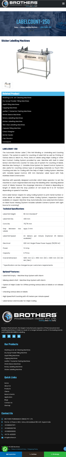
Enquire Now (11, 454)
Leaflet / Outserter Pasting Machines (16, 111)
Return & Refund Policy (19, 449)
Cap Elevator (7, 138)
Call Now (33, 454)
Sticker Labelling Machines (29, 27)
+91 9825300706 (10, 428)
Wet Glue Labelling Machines (13, 125)
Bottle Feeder (7, 135)
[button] (5, 449)
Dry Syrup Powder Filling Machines (15, 101)
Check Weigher (8, 131)
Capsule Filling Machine (11, 128)
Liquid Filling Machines (10, 104)
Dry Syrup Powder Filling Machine (15, 353)
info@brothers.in (10, 438)
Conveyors (6, 142)
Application (8, 397)
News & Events (9, 394)
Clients (6, 391)
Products (7, 389)
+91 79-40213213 (10, 434)
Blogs (6, 400)
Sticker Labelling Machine (12, 121)
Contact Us (8, 403)
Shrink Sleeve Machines (11, 114)
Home (16, 27)
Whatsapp (55, 454)
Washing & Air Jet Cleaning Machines (16, 97)
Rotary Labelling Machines (12, 118)
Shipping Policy (33, 449)
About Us (7, 386)
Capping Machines (9, 108)
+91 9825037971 (9, 425)
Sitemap (7, 405)
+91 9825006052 (10, 431)
